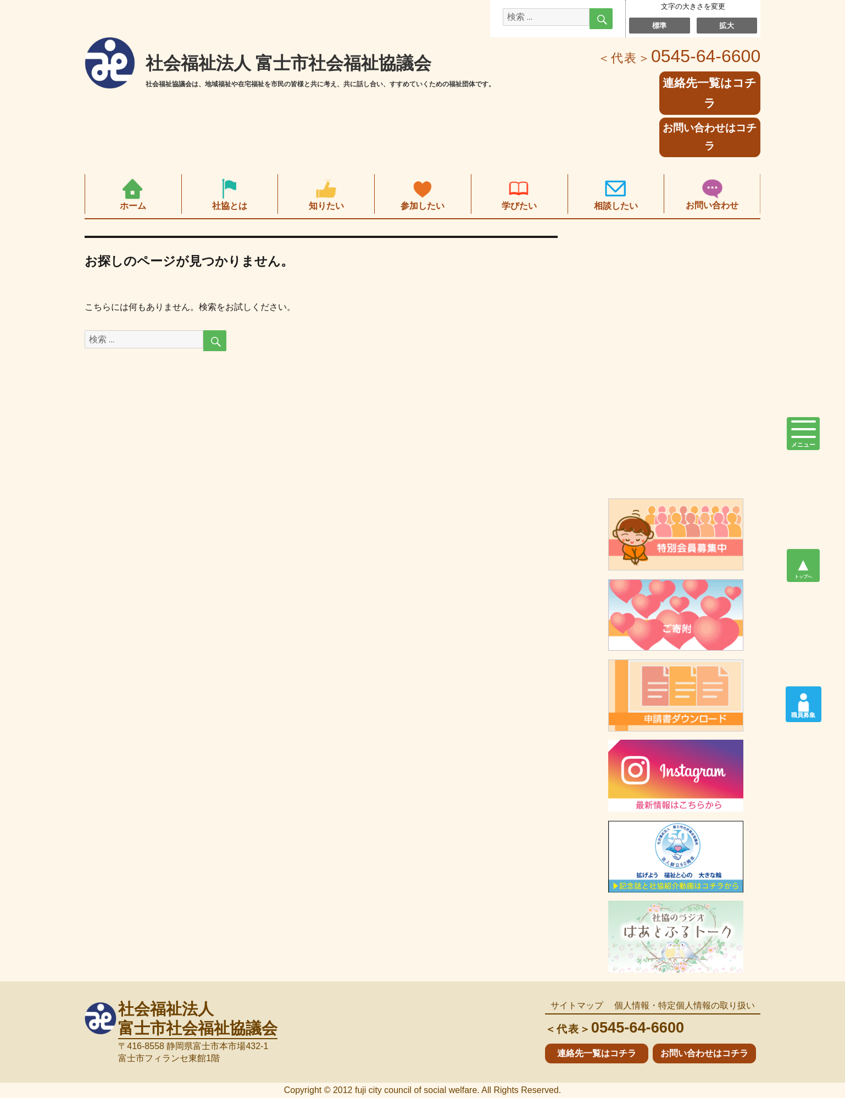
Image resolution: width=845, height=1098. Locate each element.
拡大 (726, 25)
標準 (659, 25)
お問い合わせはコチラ (710, 137)
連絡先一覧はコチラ (596, 1053)
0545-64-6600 (679, 56)
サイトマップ (577, 1005)
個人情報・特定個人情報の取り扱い (684, 1005)
